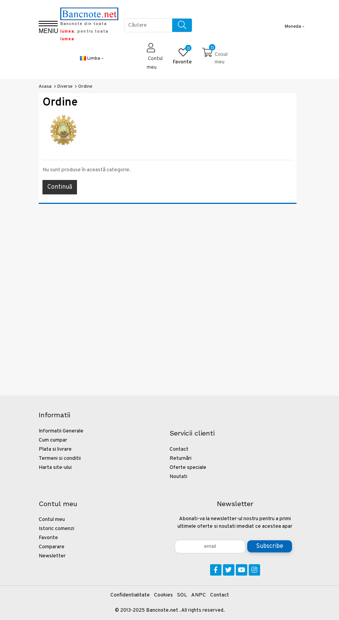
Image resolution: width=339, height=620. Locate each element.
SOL (182, 595)
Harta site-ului (55, 467)
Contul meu (52, 519)
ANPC (198, 595)
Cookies (163, 595)
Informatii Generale (61, 431)
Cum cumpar (53, 440)
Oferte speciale (188, 467)
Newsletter (52, 556)
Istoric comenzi (56, 528)
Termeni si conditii (60, 458)
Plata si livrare (55, 449)
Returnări (180, 458)
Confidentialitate (130, 595)
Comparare (51, 547)
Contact (179, 449)
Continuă (59, 187)
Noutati (178, 476)
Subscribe (269, 546)
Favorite (48, 538)
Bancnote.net (162, 610)
